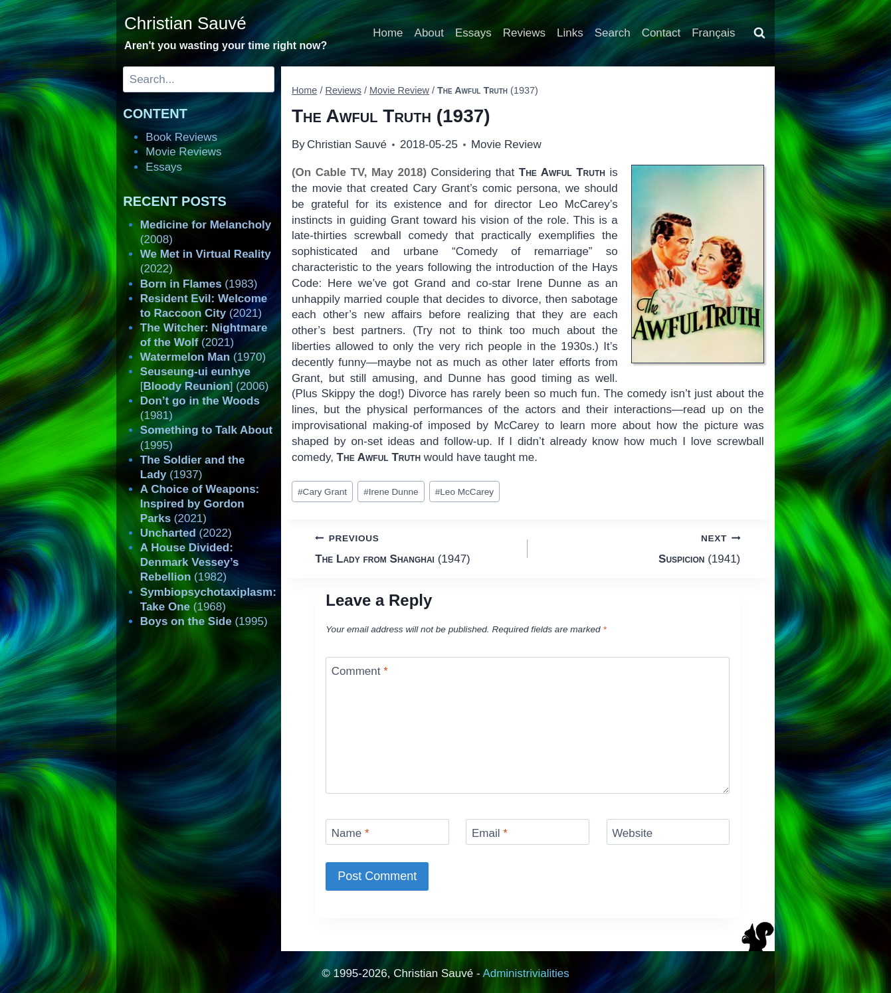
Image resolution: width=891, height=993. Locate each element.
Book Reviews (181, 137)
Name (350, 833)
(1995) (204, 621)
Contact (661, 33)
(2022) (186, 533)
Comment (360, 671)
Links (570, 33)
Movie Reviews (183, 151)
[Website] (668, 832)
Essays (473, 33)
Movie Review (506, 144)
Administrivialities (525, 973)
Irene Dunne (390, 492)
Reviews (524, 33)
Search (613, 33)
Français (713, 33)
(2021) (199, 504)
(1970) (203, 357)
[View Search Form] (759, 33)
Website (632, 833)
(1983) (199, 284)
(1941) (639, 547)
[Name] (387, 832)
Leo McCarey (464, 492)
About (429, 33)
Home (388, 33)
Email (490, 833)
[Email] (527, 832)
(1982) (189, 562)
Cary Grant (322, 492)
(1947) (415, 547)
